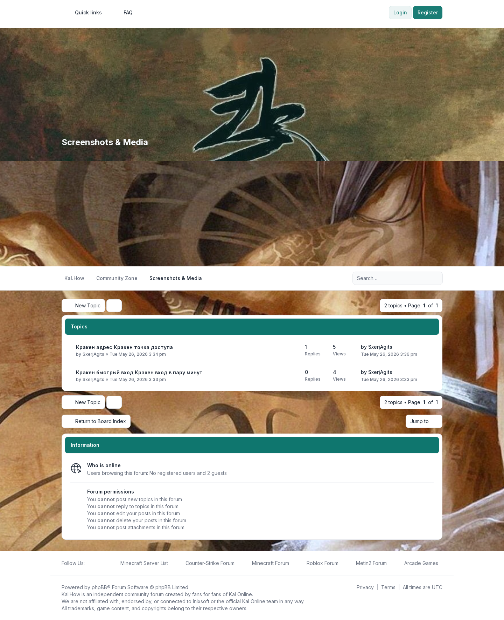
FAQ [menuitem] (123, 12)
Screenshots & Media (105, 142)
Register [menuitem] (428, 12)
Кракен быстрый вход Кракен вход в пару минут (139, 372)
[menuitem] (85, 12)
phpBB (99, 587)
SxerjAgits (93, 354)
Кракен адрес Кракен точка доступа (124, 347)
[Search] (423, 278)
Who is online (104, 465)
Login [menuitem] (400, 12)
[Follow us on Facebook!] (89, 562)
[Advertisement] (252, 214)
